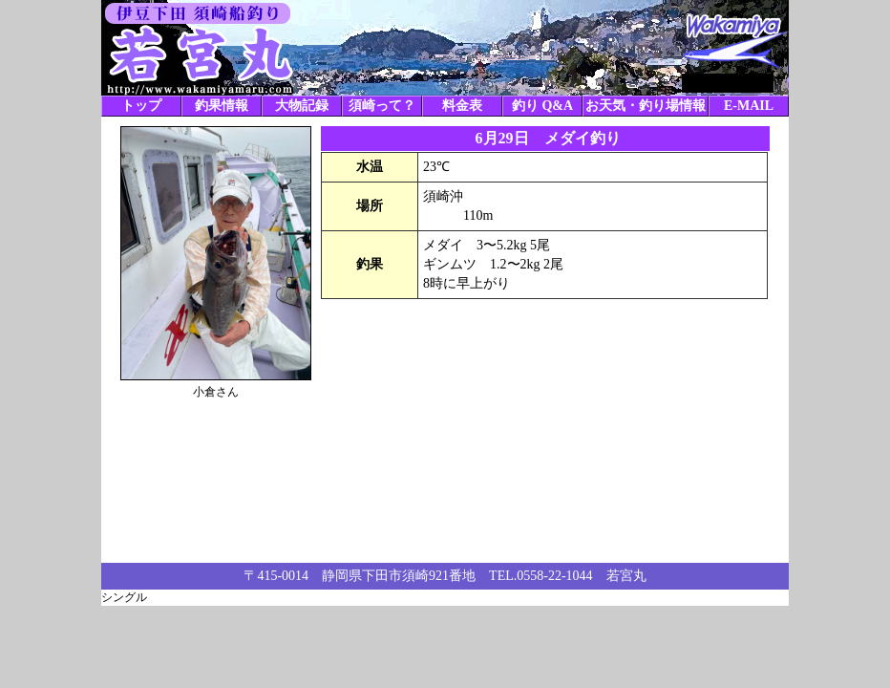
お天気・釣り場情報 (645, 105)
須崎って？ (382, 105)
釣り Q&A (542, 105)
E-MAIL (748, 105)
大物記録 (301, 105)
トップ (141, 105)
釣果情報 (221, 105)
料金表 (462, 105)
